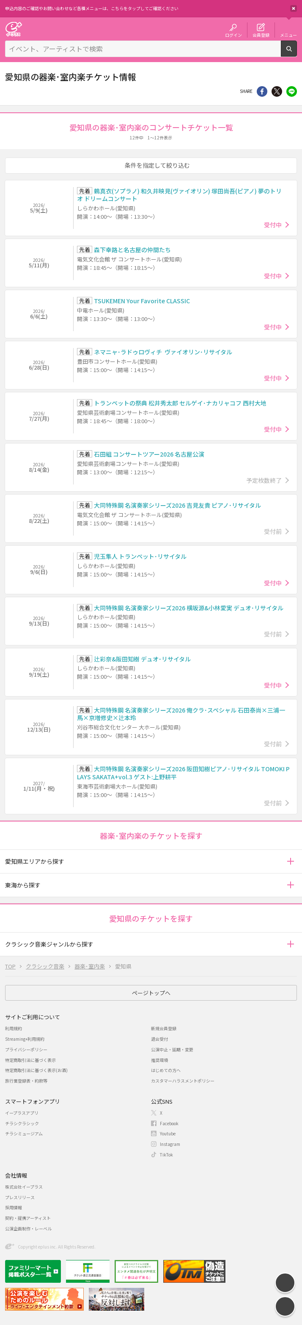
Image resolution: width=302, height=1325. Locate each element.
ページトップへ (151, 993)
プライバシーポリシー (26, 1049)
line (291, 91)
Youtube (168, 1133)
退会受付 (159, 1039)
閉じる (293, 8)
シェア (262, 91)
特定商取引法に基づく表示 (30, 1060)
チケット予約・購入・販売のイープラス (13, 29)
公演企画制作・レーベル (28, 1228)
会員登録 (261, 35)
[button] (290, 861)
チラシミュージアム (24, 1133)
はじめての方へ (166, 1070)
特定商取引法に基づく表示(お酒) (36, 1070)
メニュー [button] (288, 35)
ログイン (233, 35)
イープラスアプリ (21, 1113)
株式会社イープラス (24, 1187)
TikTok (166, 1154)
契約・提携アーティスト (28, 1218)
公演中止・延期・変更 (172, 1049)
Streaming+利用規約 (24, 1039)
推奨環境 (159, 1060)
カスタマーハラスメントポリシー (182, 1080)
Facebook (169, 1123)
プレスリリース (20, 1197)
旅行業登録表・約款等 (26, 1080)
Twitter (277, 91)
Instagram (170, 1144)
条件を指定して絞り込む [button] (157, 165)
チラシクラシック (22, 1123)
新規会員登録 (163, 1028)
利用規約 (13, 1028)
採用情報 (13, 1207)
